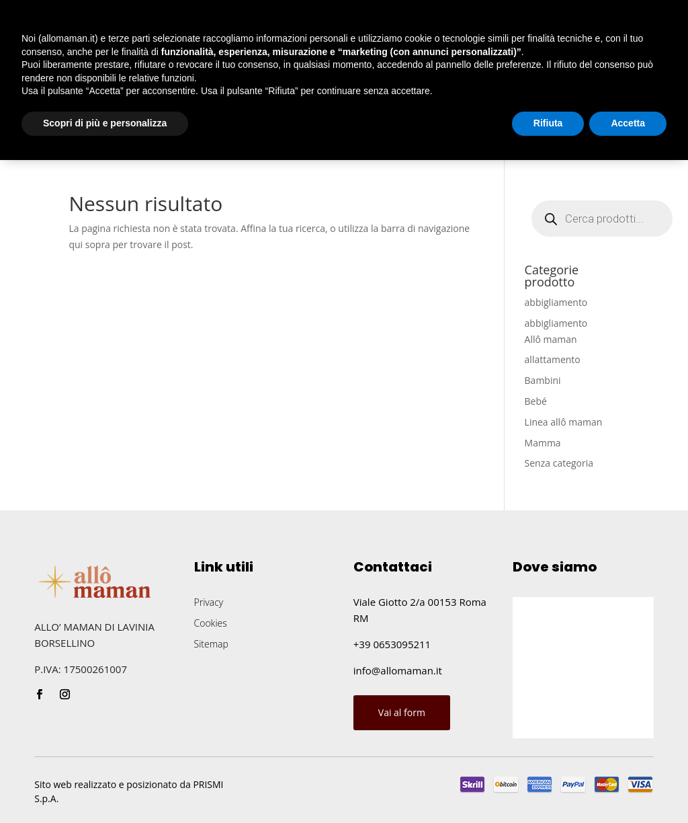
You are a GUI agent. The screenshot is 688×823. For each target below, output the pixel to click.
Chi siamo (98, 137)
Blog (270, 137)
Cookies (210, 623)
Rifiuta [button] (548, 786)
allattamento (552, 359)
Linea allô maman (564, 422)
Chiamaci (616, 135)
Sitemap (211, 643)
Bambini (543, 380)
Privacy (209, 602)
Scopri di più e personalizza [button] (105, 786)
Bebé (536, 401)
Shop (159, 137)
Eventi (222, 137)
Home (35, 137)
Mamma (543, 442)
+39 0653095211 (392, 644)
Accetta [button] (628, 786)
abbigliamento (556, 302)
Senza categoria (559, 463)
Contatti (323, 137)
